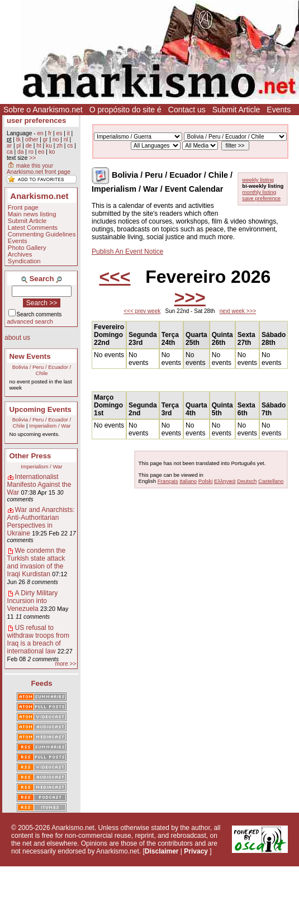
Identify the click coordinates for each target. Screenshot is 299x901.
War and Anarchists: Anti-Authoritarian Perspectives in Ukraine (41, 521)
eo (41, 152)
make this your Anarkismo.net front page (38, 169)
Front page (23, 207)
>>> (190, 297)
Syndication (24, 261)
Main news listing (32, 214)
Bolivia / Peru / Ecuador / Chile (42, 370)
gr (45, 139)
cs (70, 146)
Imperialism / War (49, 426)
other (31, 139)
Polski (205, 481)
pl (18, 146)
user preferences (36, 120)
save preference (261, 198)
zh (59, 146)
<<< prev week (142, 311)
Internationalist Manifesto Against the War (39, 484)
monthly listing (259, 192)
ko (52, 152)
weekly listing (258, 180)
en (40, 133)
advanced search (30, 321)
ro (31, 152)
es (59, 133)
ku (49, 146)
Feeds (41, 683)
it (68, 133)
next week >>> (238, 311)
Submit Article (236, 109)
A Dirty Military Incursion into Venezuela (32, 601)
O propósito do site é (125, 109)
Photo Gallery (27, 247)
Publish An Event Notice (127, 251)
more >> (65, 664)
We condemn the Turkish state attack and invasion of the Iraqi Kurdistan (36, 562)
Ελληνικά (224, 481)
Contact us (187, 109)
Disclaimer (162, 851)
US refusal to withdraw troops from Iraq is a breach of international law (38, 639)
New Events (30, 356)
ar (9, 146)
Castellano (270, 481)
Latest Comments (33, 227)
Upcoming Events (41, 409)
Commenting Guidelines (42, 234)
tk (18, 139)
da (20, 152)
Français (168, 481)
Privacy (196, 851)
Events (279, 109)
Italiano (188, 481)
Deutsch (247, 481)
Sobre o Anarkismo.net (43, 109)
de (29, 146)
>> (32, 158)
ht (38, 146)
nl (66, 139)
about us (17, 338)
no (56, 139)
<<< (114, 277)
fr (49, 133)
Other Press (30, 456)
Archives (20, 254)
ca (10, 152)
